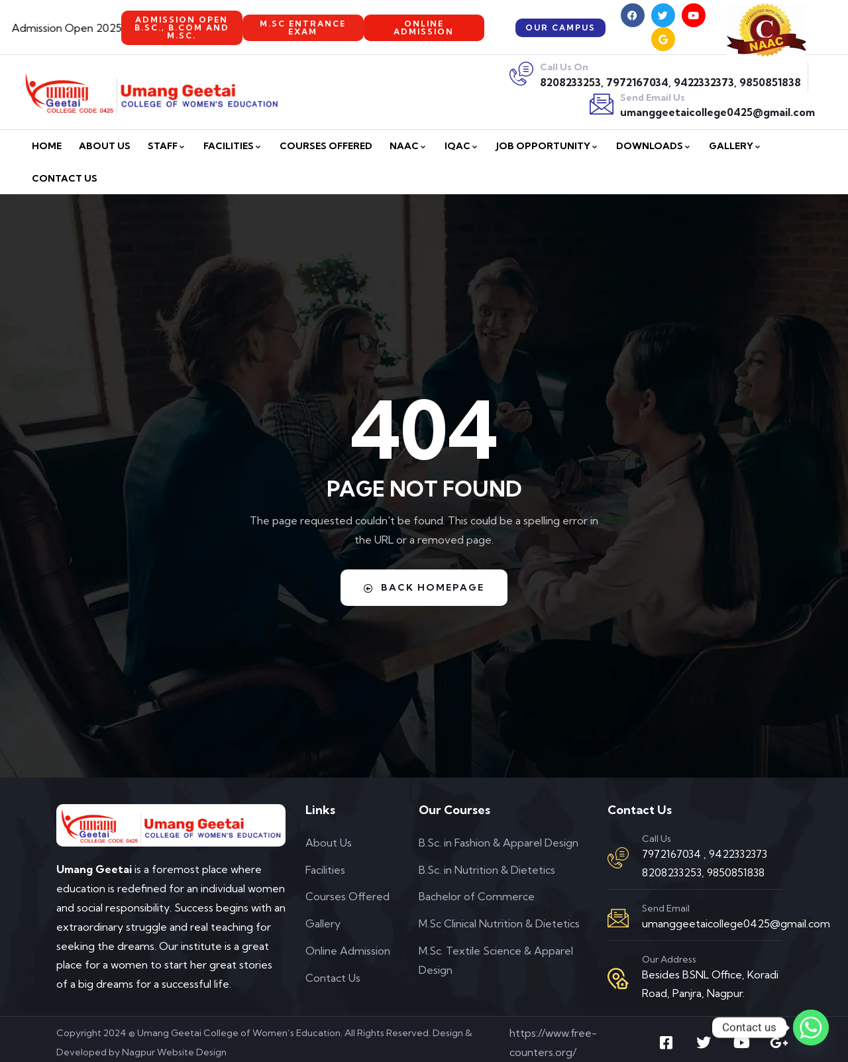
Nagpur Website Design (174, 1052)
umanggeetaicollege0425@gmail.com (717, 112)
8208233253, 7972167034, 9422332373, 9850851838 (670, 82)
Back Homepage (424, 587)
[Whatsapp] (811, 1027)
